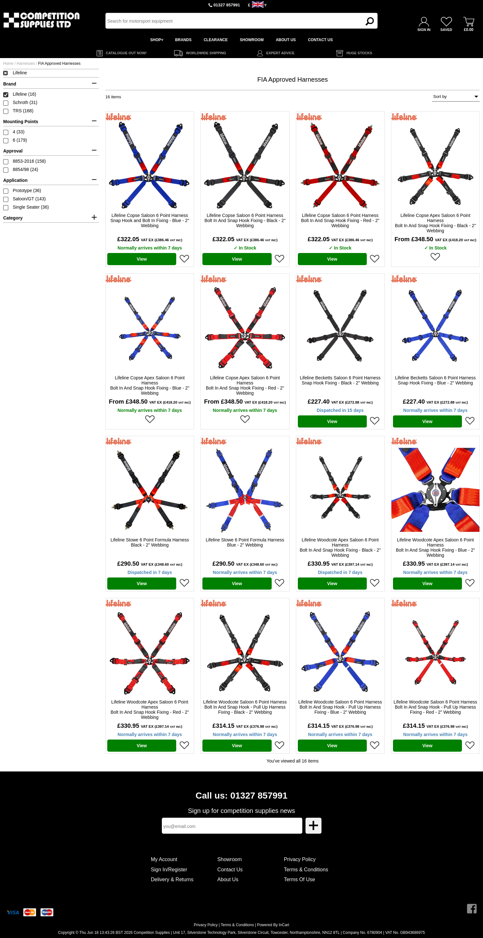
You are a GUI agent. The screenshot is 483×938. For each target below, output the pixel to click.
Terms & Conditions (306, 869)
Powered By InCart (273, 925)
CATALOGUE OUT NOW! (126, 53)
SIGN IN (424, 30)
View (142, 259)
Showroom (229, 859)
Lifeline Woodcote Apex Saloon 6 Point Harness (340, 547)
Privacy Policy (300, 859)
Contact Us (230, 869)
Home (8, 63)
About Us (227, 879)
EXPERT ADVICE (280, 53)
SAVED (446, 30)
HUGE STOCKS (359, 53)
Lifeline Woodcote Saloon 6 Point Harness (245, 707)
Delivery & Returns (172, 879)
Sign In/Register (169, 869)
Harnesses (26, 63)
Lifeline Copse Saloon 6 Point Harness (149, 220)
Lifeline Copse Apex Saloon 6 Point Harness (435, 223)
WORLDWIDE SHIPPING (206, 53)
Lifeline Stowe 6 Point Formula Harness (149, 542)
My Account (164, 859)
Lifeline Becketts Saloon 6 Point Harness (340, 380)
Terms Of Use (299, 879)
